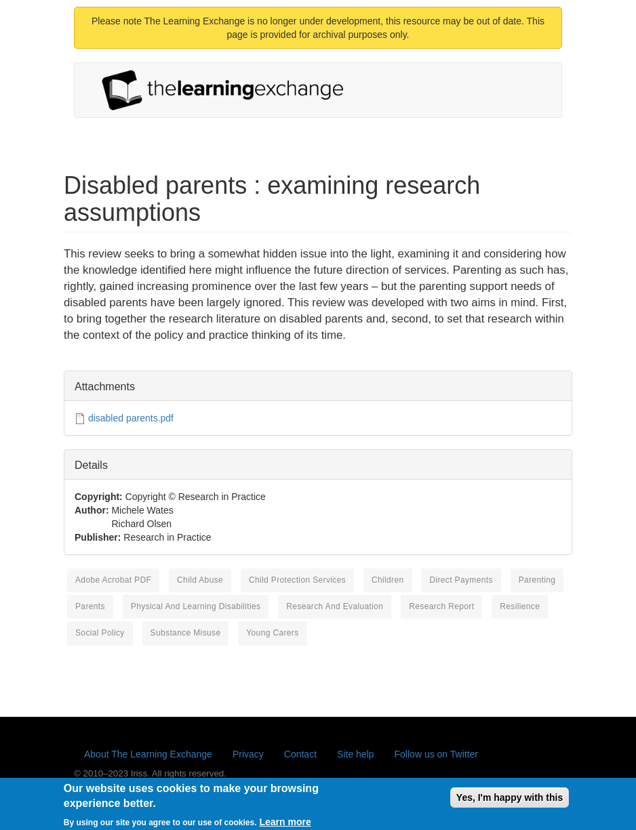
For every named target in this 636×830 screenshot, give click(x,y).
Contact (300, 754)
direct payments (460, 580)
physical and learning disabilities (196, 606)
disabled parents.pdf (131, 418)
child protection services (297, 580)
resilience (520, 606)
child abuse (200, 580)
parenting (537, 580)
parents (90, 606)
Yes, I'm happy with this (509, 801)
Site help (355, 754)
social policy (100, 633)
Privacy (248, 754)
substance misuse (186, 633)
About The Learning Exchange (148, 754)
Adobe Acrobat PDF (113, 580)
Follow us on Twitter (436, 754)
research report (441, 606)
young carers (272, 633)
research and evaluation (334, 606)
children (388, 580)
